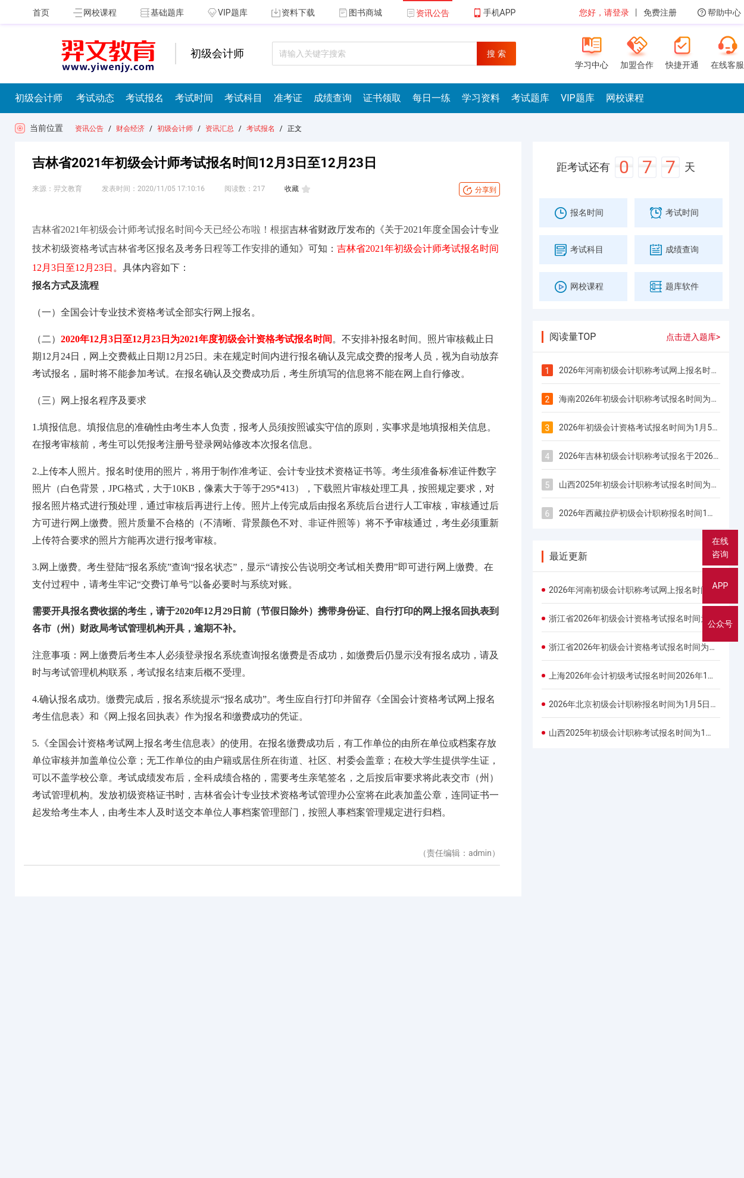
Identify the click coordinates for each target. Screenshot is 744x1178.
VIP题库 (228, 12)
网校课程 (95, 12)
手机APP (494, 12)
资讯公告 (427, 13)
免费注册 (660, 12)
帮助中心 (719, 12)
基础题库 (162, 12)
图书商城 (360, 12)
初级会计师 (175, 128)
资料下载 (293, 12)
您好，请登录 (604, 12)
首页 (41, 12)
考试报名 (260, 128)
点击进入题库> (693, 337)
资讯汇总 (219, 128)
